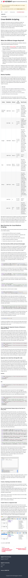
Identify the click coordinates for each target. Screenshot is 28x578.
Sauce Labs (5, 91)
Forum (2, 564)
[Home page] (2, 12)
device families (13, 46)
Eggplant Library (4, 559)
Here (8, 94)
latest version (20, 9)
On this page (3, 16)
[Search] (26, 1)
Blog (2, 566)
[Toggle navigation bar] (1, 1)
